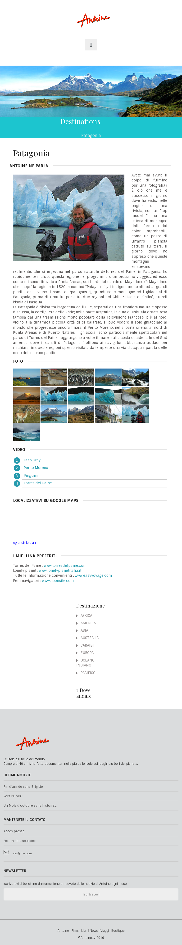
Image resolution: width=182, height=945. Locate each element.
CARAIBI (85, 645)
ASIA (82, 630)
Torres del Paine (38, 483)
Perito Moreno (36, 467)
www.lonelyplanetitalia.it (60, 570)
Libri (84, 930)
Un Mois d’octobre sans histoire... (30, 806)
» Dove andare (83, 693)
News (94, 930)
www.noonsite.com (58, 580)
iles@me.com (22, 853)
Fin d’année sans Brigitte (23, 787)
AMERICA (86, 623)
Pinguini (31, 475)
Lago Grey (32, 460)
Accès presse (14, 831)
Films (75, 930)
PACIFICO (86, 672)
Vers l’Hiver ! (13, 796)
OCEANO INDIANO (85, 663)
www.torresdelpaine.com (65, 565)
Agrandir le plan (24, 543)
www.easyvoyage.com (93, 575)
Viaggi (104, 930)
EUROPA (85, 652)
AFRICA (84, 615)
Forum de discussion (20, 841)
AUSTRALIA (87, 637)
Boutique (118, 930)
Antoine (91, 25)
